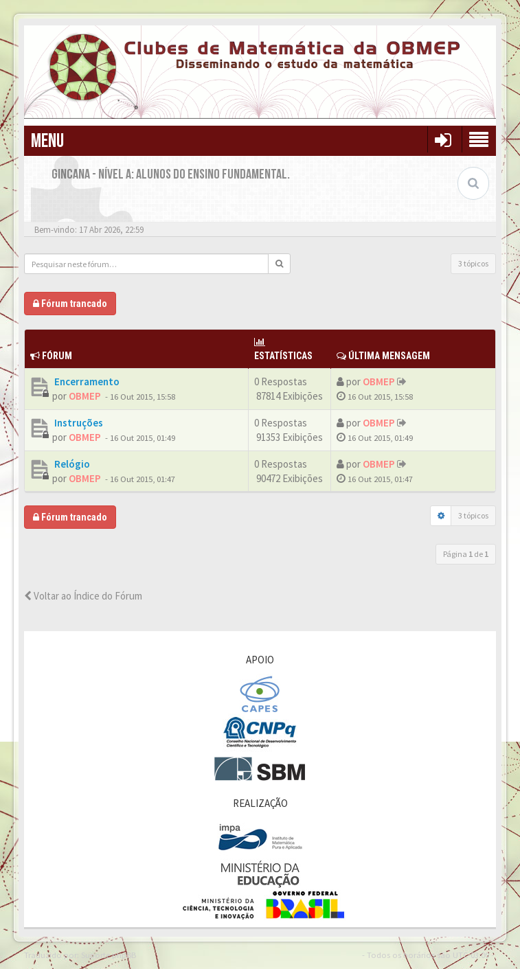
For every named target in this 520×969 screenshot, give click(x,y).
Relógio (71, 463)
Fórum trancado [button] (70, 303)
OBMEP (85, 395)
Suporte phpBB (108, 954)
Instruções (77, 422)
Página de (465, 554)
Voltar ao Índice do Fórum (83, 595)
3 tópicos (473, 263)
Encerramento (86, 381)
